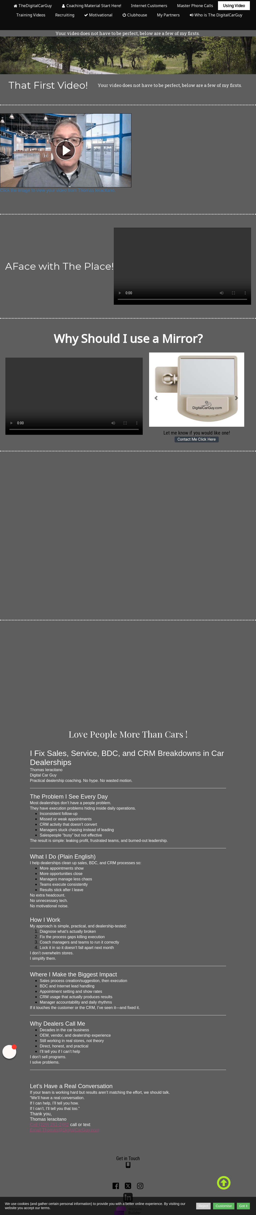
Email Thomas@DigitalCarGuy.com (64, 1130)
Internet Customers (149, 5)
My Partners (168, 15)
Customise (224, 1206)
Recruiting (64, 15)
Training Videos (30, 15)
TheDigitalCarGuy (32, 5)
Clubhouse (134, 15)
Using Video (234, 5)
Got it (243, 1206)
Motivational (98, 15)
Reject (203, 1206)
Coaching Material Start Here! (91, 5)
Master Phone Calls (195, 5)
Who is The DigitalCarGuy (216, 15)
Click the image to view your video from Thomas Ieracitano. (58, 190)
